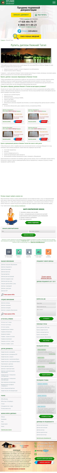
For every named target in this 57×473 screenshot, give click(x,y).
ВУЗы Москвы (4, 399)
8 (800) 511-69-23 (27, 25)
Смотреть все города (6, 429)
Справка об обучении (6, 332)
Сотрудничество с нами (7, 406)
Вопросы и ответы (18, 256)
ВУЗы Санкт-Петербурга (7, 401)
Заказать (18, 121)
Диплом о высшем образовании (9, 264)
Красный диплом (5, 274)
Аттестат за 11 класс (6, 322)
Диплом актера (40, 431)
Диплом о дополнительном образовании (8, 371)
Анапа (2, 426)
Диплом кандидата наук (7, 279)
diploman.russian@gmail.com (38, 242)
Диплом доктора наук (6, 281)
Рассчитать (42, 15)
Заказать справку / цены (7, 343)
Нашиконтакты (48, 256)
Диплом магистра (5, 271)
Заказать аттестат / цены (7, 341)
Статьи (2, 404)
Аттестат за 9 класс (6, 324)
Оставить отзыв (46, 418)
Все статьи (46, 342)
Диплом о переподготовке (7, 368)
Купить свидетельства (42, 331)
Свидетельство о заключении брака (10, 359)
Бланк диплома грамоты (7, 366)
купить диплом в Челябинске (18, 206)
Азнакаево (3, 419)
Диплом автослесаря (42, 429)
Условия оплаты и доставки (38, 256)
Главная (3, 40)
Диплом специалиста (6, 267)
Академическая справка (7, 329)
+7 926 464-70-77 (27, 22)
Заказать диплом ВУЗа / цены (8, 283)
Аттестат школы (5, 327)
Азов (2, 421)
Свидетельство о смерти (7, 357)
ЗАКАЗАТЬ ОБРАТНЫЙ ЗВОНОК (44, 460)
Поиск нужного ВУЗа (9, 294)
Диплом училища (5, 303)
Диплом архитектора (42, 433)
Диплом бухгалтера (41, 436)
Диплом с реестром (6, 288)
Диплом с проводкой (6, 286)
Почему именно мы (6, 408)
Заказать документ (21, 15)
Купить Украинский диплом (8, 388)
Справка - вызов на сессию (8, 336)
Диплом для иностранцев (7, 276)
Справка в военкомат (6, 339)
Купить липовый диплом (43, 333)
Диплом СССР (4, 291)
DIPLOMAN (15, 444)
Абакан (3, 417)
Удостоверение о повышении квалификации (8, 379)
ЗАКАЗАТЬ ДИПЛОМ (44, 464)
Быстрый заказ (18, 114)
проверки (27, 19)
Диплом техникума (6, 305)
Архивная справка (5, 334)
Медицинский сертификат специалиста (7, 385)
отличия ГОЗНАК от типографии (9, 256)
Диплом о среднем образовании (9, 310)
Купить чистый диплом (42, 336)
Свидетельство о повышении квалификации (8, 375)
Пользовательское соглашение (16, 470)
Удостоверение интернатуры (8, 382)
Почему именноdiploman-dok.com (46, 277)
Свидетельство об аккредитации (9, 390)
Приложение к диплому (7, 364)
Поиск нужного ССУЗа (9, 314)
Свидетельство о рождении (8, 352)
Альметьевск (4, 424)
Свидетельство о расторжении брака (10, 361)
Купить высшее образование (44, 338)
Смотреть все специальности (44, 439)
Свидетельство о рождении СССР (9, 354)
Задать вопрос (46, 376)
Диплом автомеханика (42, 426)
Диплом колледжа (6, 307)
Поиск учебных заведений (29, 36)
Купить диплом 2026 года (43, 329)
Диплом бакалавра (6, 269)
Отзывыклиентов (28, 256)
